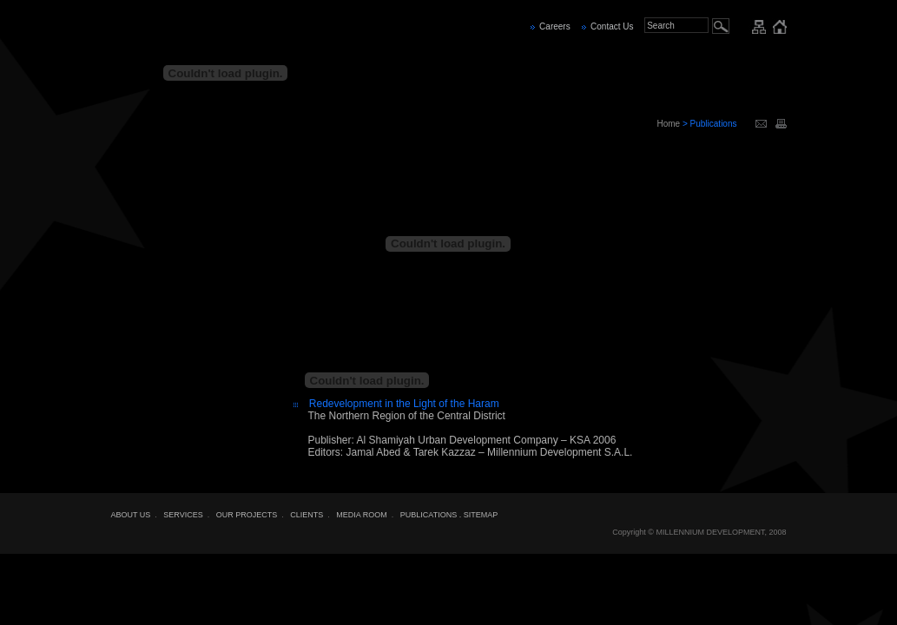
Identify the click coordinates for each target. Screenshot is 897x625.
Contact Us (611, 26)
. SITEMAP (478, 514)
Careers (555, 26)
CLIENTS (306, 514)
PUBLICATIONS (428, 514)
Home (668, 123)
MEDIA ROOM (361, 514)
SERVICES (182, 514)
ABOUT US (131, 514)
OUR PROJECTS (247, 514)
